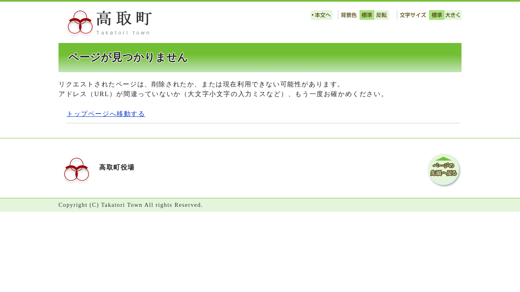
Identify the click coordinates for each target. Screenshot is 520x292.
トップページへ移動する (106, 113)
